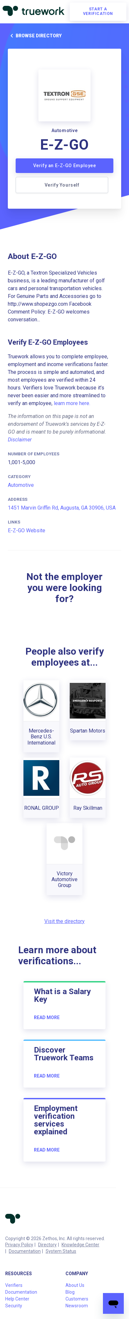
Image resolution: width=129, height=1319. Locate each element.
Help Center (17, 1298)
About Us (74, 1285)
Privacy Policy (19, 1244)
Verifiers (13, 1285)
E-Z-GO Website (26, 530)
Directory (47, 1244)
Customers (76, 1298)
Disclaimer (20, 440)
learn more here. (72, 403)
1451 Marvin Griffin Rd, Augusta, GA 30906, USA (62, 508)
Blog (70, 1292)
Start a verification (98, 11)
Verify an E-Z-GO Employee (64, 165)
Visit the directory (64, 921)
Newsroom (76, 1305)
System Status (61, 1251)
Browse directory (35, 35)
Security (13, 1305)
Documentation (25, 1251)
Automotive (21, 485)
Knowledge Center (80, 1244)
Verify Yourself (62, 185)
